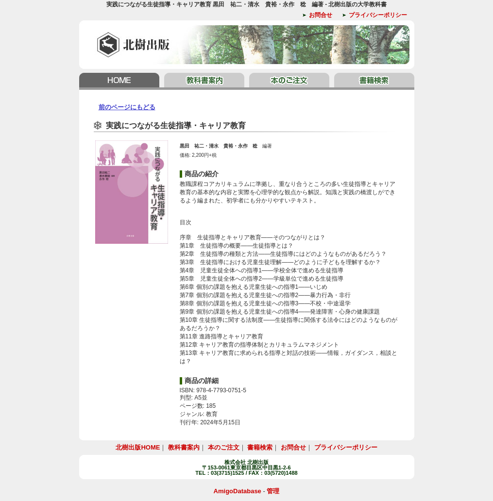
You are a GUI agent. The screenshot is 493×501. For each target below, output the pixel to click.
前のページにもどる (127, 107)
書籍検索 (373, 81)
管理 (273, 491)
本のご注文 (289, 81)
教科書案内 (204, 81)
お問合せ (320, 15)
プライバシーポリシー (378, 15)
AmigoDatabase (237, 491)
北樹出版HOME (120, 81)
